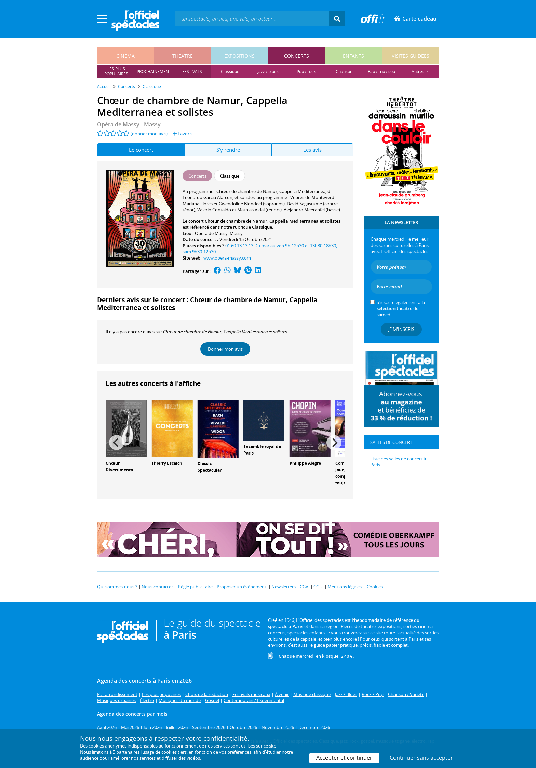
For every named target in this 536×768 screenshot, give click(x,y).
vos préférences (235, 752)
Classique (262, 227)
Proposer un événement (241, 587)
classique (230, 71)
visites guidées (410, 56)
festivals (192, 71)
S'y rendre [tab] (228, 149)
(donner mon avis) (149, 133)
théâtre (182, 56)
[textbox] (252, 18)
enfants (353, 56)
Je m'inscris (401, 329)
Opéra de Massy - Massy (129, 124)
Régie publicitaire (195, 587)
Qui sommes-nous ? (117, 587)
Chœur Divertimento (119, 466)
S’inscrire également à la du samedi (401, 308)
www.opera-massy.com (227, 258)
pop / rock (306, 71)
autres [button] (418, 71)
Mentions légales (344, 587)
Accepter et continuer (344, 758)
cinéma (125, 56)
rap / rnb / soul (382, 71)
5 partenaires (126, 752)
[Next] (333, 442)
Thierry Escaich (166, 463)
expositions (239, 56)
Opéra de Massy (211, 233)
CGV (304, 587)
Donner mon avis (225, 349)
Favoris (182, 133)
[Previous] (116, 442)
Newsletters (283, 587)
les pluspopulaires (116, 71)
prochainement (154, 71)
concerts (296, 56)
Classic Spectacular (210, 467)
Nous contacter (157, 587)
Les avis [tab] (312, 149)
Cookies (375, 587)
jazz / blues (268, 71)
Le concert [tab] (141, 149)
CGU (317, 587)
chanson (344, 71)
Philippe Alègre (305, 463)
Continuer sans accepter (421, 758)
